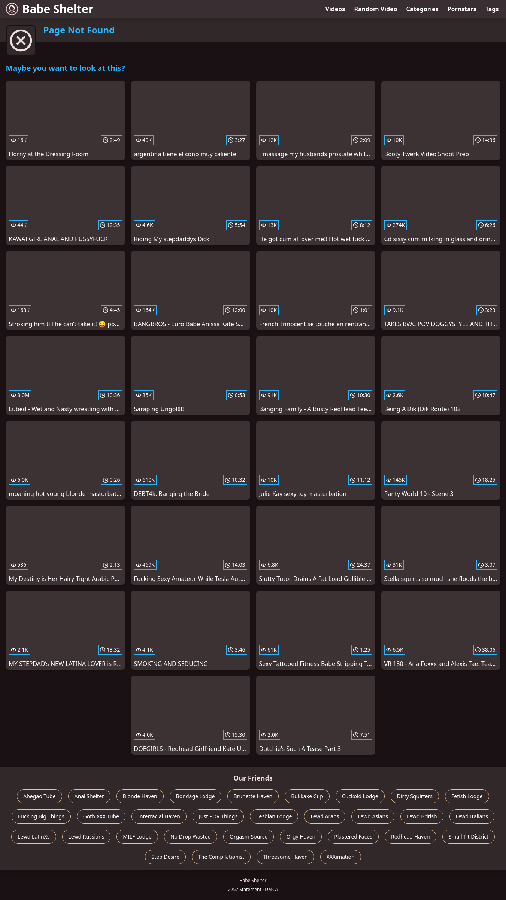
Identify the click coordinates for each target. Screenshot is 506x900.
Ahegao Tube (39, 796)
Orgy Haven (300, 836)
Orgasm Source (248, 836)
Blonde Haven (140, 796)
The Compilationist (221, 856)
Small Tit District (468, 836)
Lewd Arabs (324, 816)
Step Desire (165, 856)
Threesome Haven (285, 856)
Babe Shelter (50, 8)
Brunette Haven (253, 796)
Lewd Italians (472, 816)
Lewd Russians (86, 836)
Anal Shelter (89, 796)
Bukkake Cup (307, 796)
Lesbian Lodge (274, 816)
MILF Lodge (137, 836)
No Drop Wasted (190, 836)
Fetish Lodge (467, 796)
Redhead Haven (410, 836)
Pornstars (462, 9)
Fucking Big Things (41, 816)
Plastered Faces (353, 836)
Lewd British (422, 816)
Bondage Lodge (195, 796)
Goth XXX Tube (101, 816)
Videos (335, 9)
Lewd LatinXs (34, 836)
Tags (492, 9)
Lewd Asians (373, 816)
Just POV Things (218, 816)
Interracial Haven (159, 816)
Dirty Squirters (415, 796)
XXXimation (341, 856)
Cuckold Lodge (360, 796)
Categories (422, 9)
